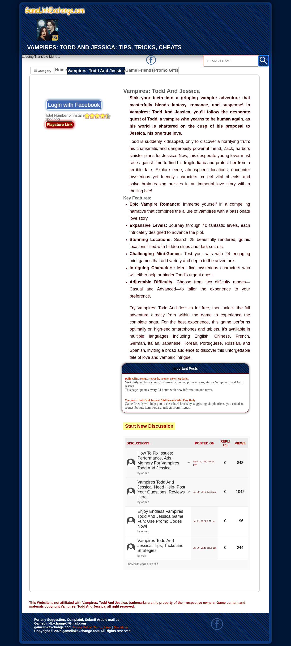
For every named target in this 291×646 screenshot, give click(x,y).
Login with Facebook (74, 105)
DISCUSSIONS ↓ (139, 443)
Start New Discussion (149, 426)
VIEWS (240, 443)
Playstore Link (60, 125)
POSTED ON (204, 443)
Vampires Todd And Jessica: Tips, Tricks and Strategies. (160, 545)
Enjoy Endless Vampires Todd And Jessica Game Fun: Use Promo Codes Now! (160, 519)
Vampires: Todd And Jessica (94, 71)
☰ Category (42, 70)
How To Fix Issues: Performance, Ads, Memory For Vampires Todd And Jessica (158, 460)
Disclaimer (45, 632)
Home (62, 71)
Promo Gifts (158, 71)
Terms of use (116, 627)
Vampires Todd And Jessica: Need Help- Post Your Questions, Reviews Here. (161, 490)
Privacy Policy (87, 627)
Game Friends (133, 71)
